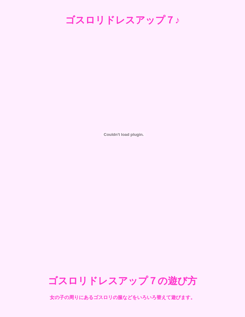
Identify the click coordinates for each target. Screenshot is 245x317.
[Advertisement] (122, 244)
